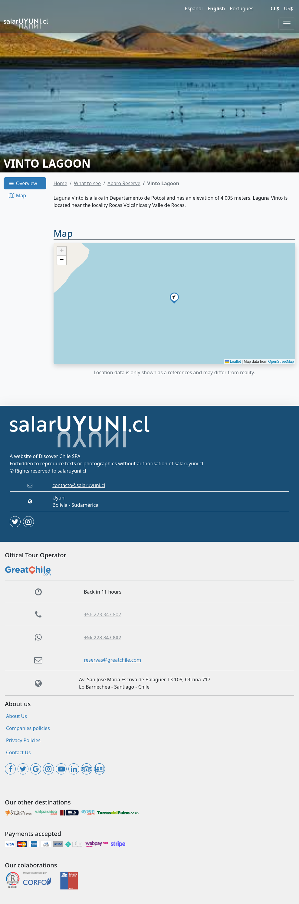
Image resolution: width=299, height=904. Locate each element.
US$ (288, 8)
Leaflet (233, 361)
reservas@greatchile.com (112, 660)
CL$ (275, 8)
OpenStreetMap (281, 361)
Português (241, 8)
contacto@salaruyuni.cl (78, 485)
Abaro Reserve (123, 183)
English (216, 8)
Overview (22, 183)
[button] (174, 297)
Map (17, 195)
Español (194, 8)
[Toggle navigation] (286, 24)
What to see (87, 183)
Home (60, 183)
